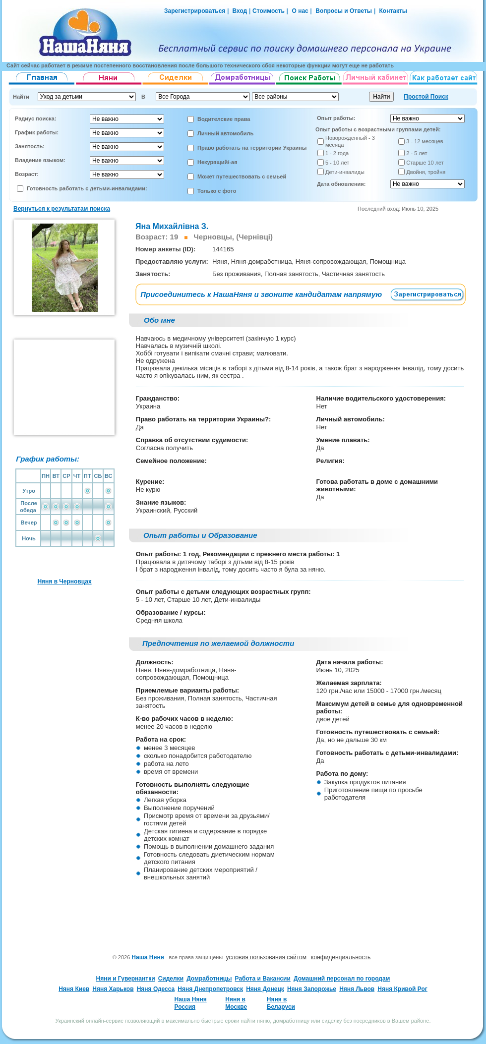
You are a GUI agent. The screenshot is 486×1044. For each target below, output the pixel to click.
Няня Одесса (156, 989)
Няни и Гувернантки (125, 978)
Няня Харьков (112, 989)
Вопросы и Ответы (343, 10)
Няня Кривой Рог (402, 989)
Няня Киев (74, 989)
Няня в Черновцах (64, 581)
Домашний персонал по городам (342, 978)
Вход (239, 10)
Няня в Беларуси (281, 1003)
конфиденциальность (340, 957)
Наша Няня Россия (190, 1003)
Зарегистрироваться (194, 10)
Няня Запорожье (311, 989)
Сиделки (170, 978)
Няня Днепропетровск (210, 989)
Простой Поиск (426, 96)
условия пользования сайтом (266, 957)
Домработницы (209, 978)
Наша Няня (147, 957)
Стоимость (268, 10)
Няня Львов (356, 989)
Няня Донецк (265, 989)
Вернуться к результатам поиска (61, 208)
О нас (300, 10)
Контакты (393, 10)
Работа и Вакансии (263, 978)
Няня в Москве (236, 1003)
